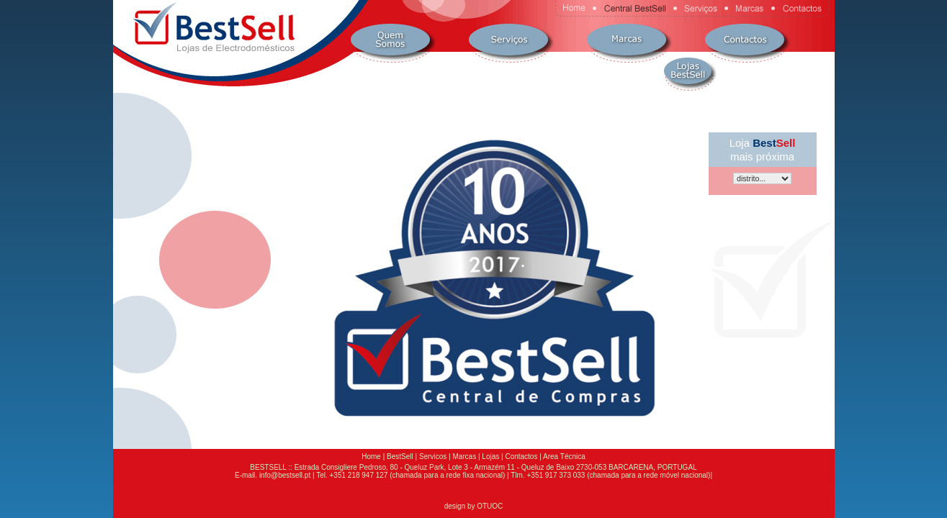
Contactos (521, 456)
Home (371, 456)
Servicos (432, 456)
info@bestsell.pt (284, 475)
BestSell (400, 456)
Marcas (464, 456)
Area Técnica (564, 456)
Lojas (490, 456)
